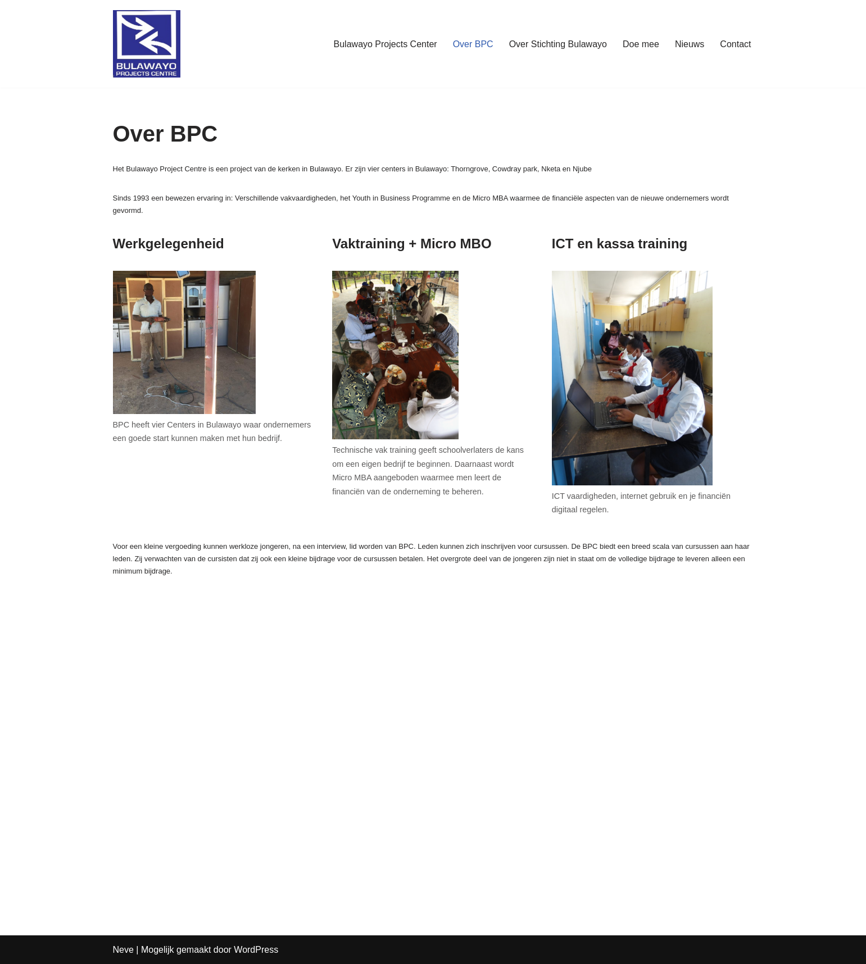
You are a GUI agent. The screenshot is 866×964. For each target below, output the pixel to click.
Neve (123, 949)
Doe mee (641, 44)
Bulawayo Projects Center (385, 44)
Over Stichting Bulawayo (558, 44)
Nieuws (689, 44)
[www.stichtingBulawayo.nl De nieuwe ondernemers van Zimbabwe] (146, 44)
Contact (735, 44)
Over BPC (473, 44)
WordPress (256, 949)
